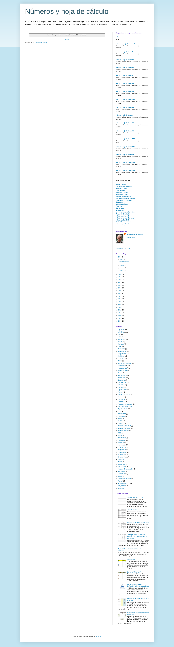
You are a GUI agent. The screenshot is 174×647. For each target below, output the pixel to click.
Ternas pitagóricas (123, 483)
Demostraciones (123, 370)
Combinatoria (120, 190)
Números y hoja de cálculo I (125, 44)
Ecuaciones (121, 380)
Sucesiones (120, 208)
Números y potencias (123, 224)
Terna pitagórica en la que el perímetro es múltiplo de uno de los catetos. (137, 536)
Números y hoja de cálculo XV (125, 154)
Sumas (120, 476)
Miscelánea (120, 210)
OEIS (119, 433)
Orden (120, 435)
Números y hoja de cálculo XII (125, 131)
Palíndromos (122, 438)
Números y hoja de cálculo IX (125, 107)
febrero (122, 268)
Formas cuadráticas (124, 394)
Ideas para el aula (122, 226)
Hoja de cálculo (122, 409)
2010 (120, 315)
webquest (121, 488)
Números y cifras (121, 188)
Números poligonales (123, 216)
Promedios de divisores (124, 200)
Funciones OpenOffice (125, 406)
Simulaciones (122, 466)
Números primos (123, 430)
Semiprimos (121, 464)
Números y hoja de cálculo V (124, 75)
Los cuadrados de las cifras (125, 212)
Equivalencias (122, 382)
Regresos (121, 459)
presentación (122, 445)
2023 (120, 280)
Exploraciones (122, 390)
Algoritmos (119, 206)
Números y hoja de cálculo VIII (125, 99)
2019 (120, 291)
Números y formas (122, 192)
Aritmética (121, 332)
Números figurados (124, 428)
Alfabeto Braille (132, 510)
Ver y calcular (122, 486)
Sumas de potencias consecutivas (138, 522)
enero (122, 270)
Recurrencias (122, 457)
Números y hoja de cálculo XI (125, 123)
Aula (119, 334)
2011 (120, 313)
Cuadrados (121, 358)
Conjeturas (119, 202)
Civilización (121, 349)
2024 (120, 277)
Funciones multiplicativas (124, 186)
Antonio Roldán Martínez (135, 234)
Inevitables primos (122, 194)
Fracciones (121, 399)
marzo (122, 265)
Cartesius (121, 344)
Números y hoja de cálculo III (125, 60)
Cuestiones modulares (123, 196)
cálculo (120, 342)
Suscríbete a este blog (123, 248)
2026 (120, 257)
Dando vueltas (122, 368)
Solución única (124, 262)
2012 (120, 310)
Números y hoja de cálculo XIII (125, 139)
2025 (120, 274)
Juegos (120, 418)
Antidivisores (131, 559)
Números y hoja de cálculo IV (125, 67)
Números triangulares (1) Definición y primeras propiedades (138, 585)
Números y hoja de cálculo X (124, 115)
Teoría (120, 481)
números (120, 423)
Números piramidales (123, 220)
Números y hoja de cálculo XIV (125, 147)
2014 (120, 304)
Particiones (121, 440)
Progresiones (122, 450)
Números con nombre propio (125, 218)
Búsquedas (121, 339)
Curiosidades (122, 366)
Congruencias (122, 354)
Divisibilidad (121, 378)
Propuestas (121, 454)
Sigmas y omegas (121, 184)
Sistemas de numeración (125, 469)
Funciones (121, 402)
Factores (120, 392)
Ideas (119, 411)
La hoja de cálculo (122, 204)
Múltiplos (120, 421)
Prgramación (122, 447)
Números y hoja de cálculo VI (125, 83)
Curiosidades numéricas (124, 222)
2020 (120, 288)
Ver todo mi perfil (129, 237)
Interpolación (122, 414)
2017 (120, 296)
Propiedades (122, 452)
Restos (120, 462)
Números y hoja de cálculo (67, 11)
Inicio (67, 39)
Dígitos (120, 373)
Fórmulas (121, 397)
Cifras (119, 346)
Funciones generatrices (125, 404)
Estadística (121, 385)
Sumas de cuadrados (124, 478)
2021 (120, 285)
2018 (120, 293)
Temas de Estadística (123, 214)
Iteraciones (121, 416)
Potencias (121, 442)
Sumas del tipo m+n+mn (135, 497)
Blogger (98, 636)
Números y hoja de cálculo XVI (125, 162)
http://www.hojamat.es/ (122, 36)
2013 (120, 307)
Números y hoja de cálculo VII (125, 91)
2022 (120, 282)
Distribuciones (122, 375)
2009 (120, 318)
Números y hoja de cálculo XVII (125, 170)
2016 (120, 299)
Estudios (120, 387)
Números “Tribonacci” (134, 572)
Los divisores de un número (125, 198)
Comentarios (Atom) (40, 42)
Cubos (120, 361)
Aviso (119, 337)
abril (121, 259)
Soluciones (121, 471)
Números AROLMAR (124, 426)
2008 (120, 321)
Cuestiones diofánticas (125, 363)
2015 (120, 302)
